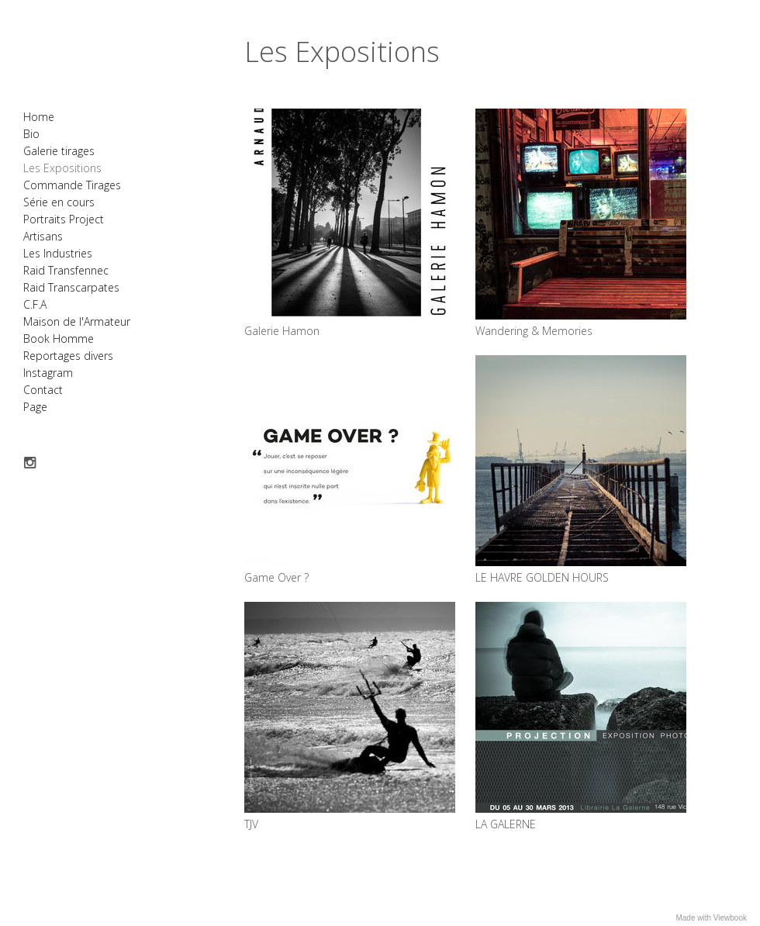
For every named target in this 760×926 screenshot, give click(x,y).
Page (35, 406)
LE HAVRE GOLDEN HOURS (542, 577)
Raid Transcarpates (71, 287)
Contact (43, 389)
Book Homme (58, 338)
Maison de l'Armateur (76, 321)
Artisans (43, 236)
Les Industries (57, 253)
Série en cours (59, 202)
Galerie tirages (59, 150)
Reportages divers (68, 355)
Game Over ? (276, 577)
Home (38, 116)
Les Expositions (62, 168)
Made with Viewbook (711, 918)
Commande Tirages (72, 185)
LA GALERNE (505, 824)
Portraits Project (63, 219)
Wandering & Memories (533, 330)
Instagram (48, 372)
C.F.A (35, 304)
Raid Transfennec (66, 270)
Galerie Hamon (282, 330)
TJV (251, 824)
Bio (31, 133)
